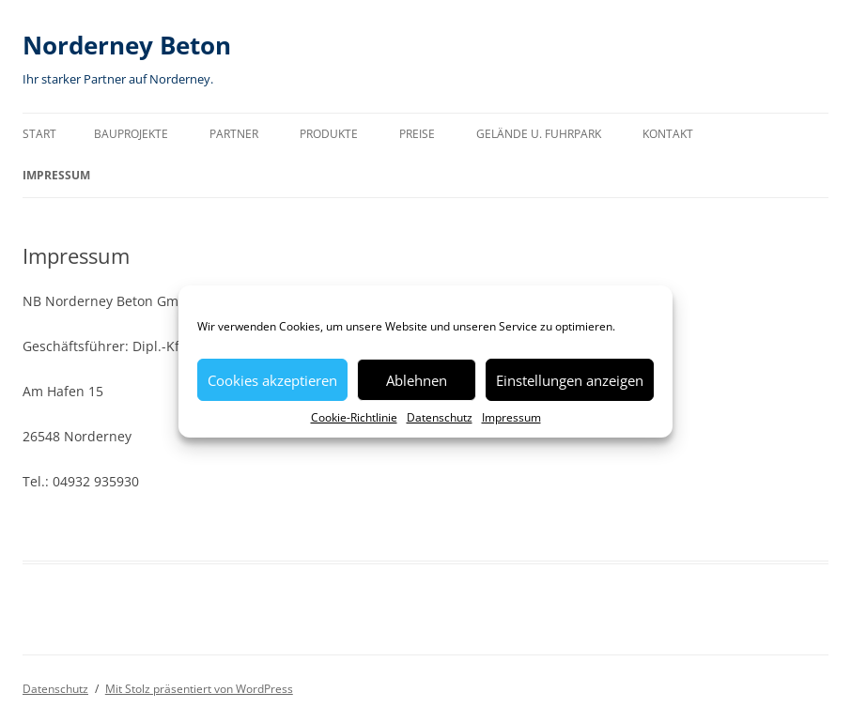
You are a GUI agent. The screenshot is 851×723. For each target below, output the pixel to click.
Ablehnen (416, 380)
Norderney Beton (127, 45)
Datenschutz (439, 417)
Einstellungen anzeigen (569, 380)
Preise (417, 134)
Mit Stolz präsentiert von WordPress (199, 689)
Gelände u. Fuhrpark (538, 134)
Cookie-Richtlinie (354, 417)
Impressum (511, 417)
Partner (233, 134)
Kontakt (667, 134)
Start (39, 134)
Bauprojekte (131, 134)
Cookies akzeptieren (272, 380)
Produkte (329, 134)
